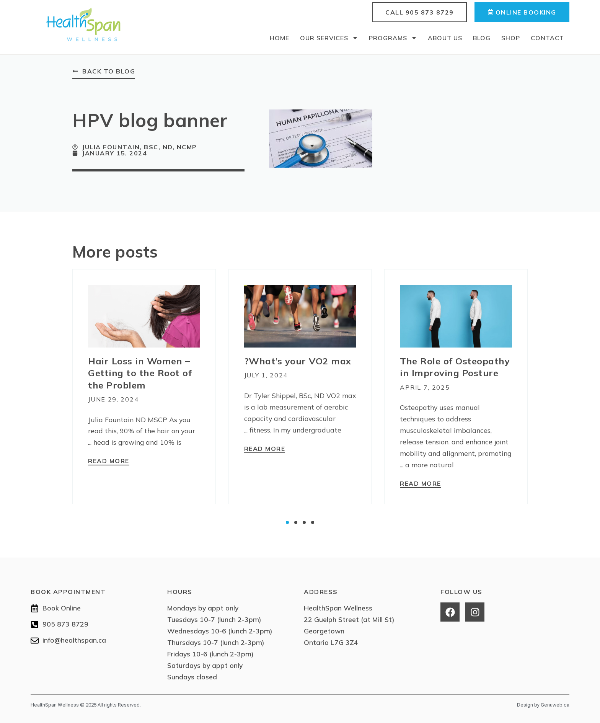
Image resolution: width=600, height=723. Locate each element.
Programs (393, 38)
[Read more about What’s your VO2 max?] (264, 449)
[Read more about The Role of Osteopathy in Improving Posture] (420, 484)
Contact (547, 38)
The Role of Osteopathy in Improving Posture (455, 367)
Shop (510, 38)
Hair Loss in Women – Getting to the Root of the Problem (140, 372)
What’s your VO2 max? (297, 361)
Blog (482, 38)
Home (279, 38)
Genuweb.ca (555, 704)
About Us (445, 38)
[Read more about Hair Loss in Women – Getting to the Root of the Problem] (108, 461)
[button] (287, 522)
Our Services (329, 38)
